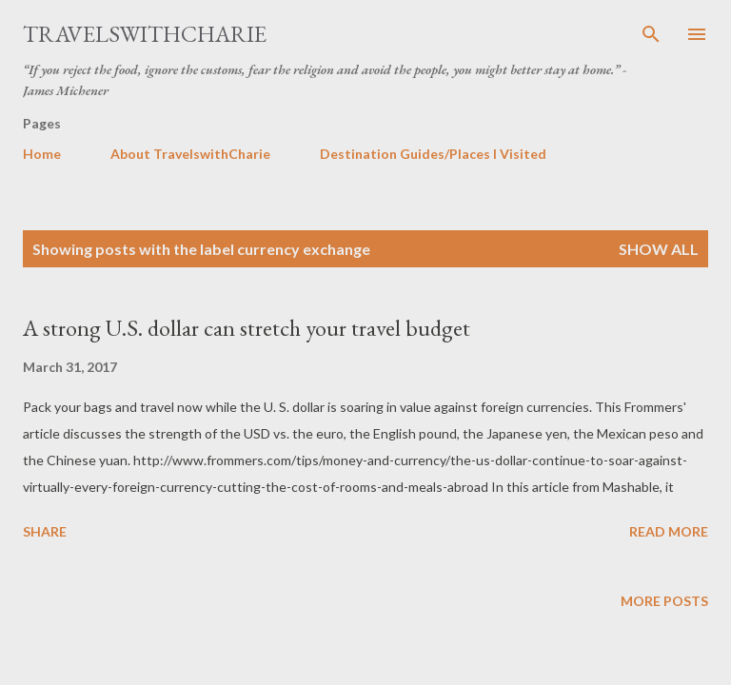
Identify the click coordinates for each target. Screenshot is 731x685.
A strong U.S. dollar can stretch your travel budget (246, 327)
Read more (668, 531)
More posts (664, 601)
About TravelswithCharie (190, 154)
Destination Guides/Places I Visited (433, 154)
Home (42, 154)
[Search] (651, 34)
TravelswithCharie (145, 34)
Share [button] (45, 531)
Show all (659, 249)
